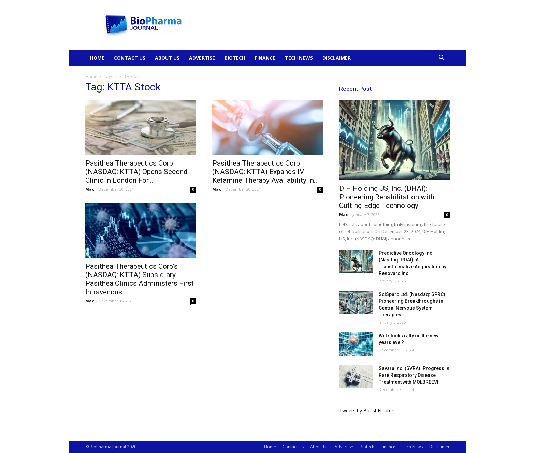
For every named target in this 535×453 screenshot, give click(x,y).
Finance (265, 58)
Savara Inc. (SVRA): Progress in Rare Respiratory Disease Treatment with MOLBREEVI (414, 375)
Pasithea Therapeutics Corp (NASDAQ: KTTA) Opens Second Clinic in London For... (136, 171)
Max (89, 189)
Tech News (299, 58)
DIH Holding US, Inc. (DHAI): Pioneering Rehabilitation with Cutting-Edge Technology (386, 197)
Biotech (235, 58)
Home (97, 58)
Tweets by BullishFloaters (367, 410)
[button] (441, 58)
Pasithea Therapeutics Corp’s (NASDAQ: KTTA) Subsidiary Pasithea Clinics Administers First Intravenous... (139, 279)
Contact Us (129, 58)
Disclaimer (336, 58)
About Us (167, 58)
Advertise (202, 58)
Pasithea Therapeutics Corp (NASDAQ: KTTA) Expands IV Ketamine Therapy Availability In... (265, 171)
